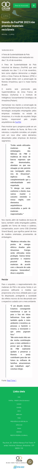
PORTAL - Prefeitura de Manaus (19, 400)
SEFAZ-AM (19, 425)
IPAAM (19, 428)
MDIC (19, 411)
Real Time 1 (11, 380)
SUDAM (19, 404)
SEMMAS (19, 432)
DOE (19, 397)
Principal (4, 34)
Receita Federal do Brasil (19, 435)
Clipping (11, 34)
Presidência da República (19, 421)
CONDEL (19, 407)
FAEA (19, 418)
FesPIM (18, 122)
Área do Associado (21, 5)
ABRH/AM (19, 414)
